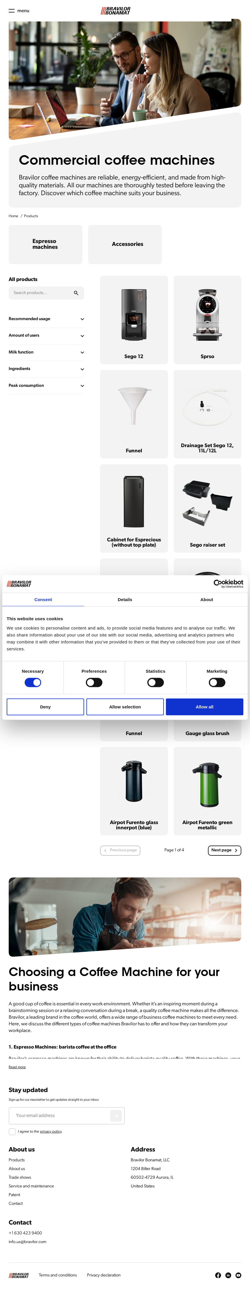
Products (31, 216)
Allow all (204, 706)
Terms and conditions (58, 1275)
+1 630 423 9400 (25, 1233)
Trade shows (20, 1178)
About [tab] (206, 599)
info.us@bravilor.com (27, 1242)
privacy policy (50, 1131)
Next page (224, 850)
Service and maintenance (31, 1186)
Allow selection (125, 706)
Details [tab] (125, 599)
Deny (45, 706)
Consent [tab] (43, 599)
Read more (17, 1067)
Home (13, 216)
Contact (16, 1204)
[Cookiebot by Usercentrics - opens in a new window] (218, 584)
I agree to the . (40, 1131)
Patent (14, 1195)
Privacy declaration (104, 1275)
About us (17, 1169)
